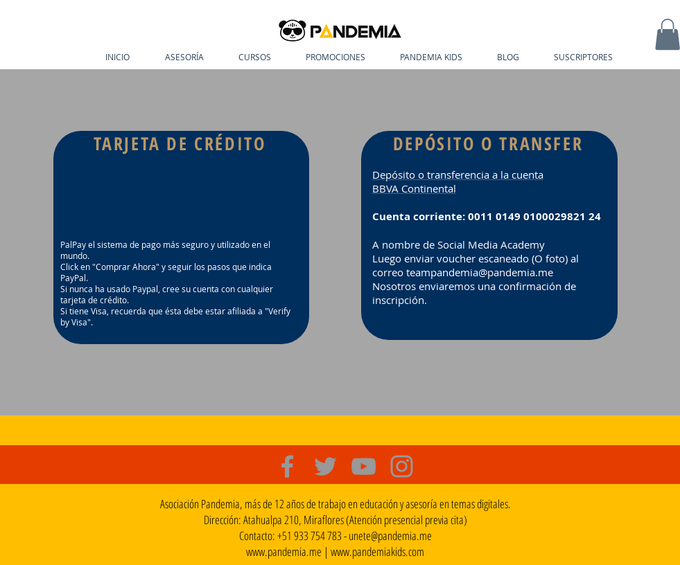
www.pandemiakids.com (377, 551)
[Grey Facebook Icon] (287, 466)
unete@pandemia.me (390, 536)
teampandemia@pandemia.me (479, 272)
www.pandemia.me (284, 551)
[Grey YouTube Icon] (363, 466)
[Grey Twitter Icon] (325, 466)
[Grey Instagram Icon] (402, 466)
